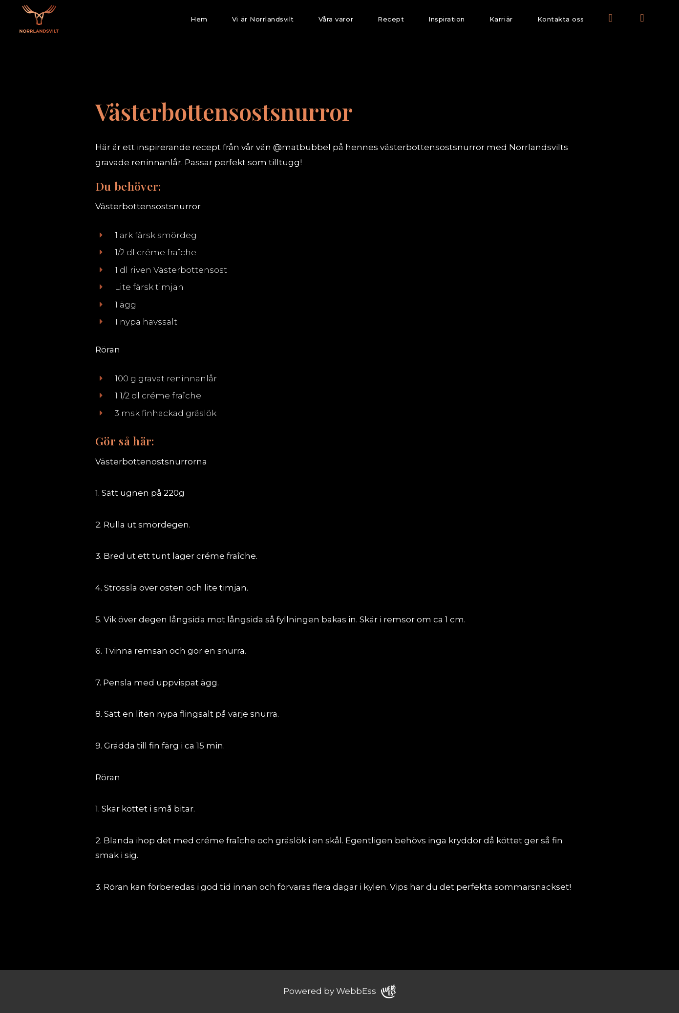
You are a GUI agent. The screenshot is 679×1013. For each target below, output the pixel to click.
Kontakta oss (560, 19)
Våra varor (335, 19)
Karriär (501, 19)
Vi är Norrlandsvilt (263, 19)
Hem (199, 19)
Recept (391, 19)
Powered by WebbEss (339, 992)
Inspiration (446, 19)
